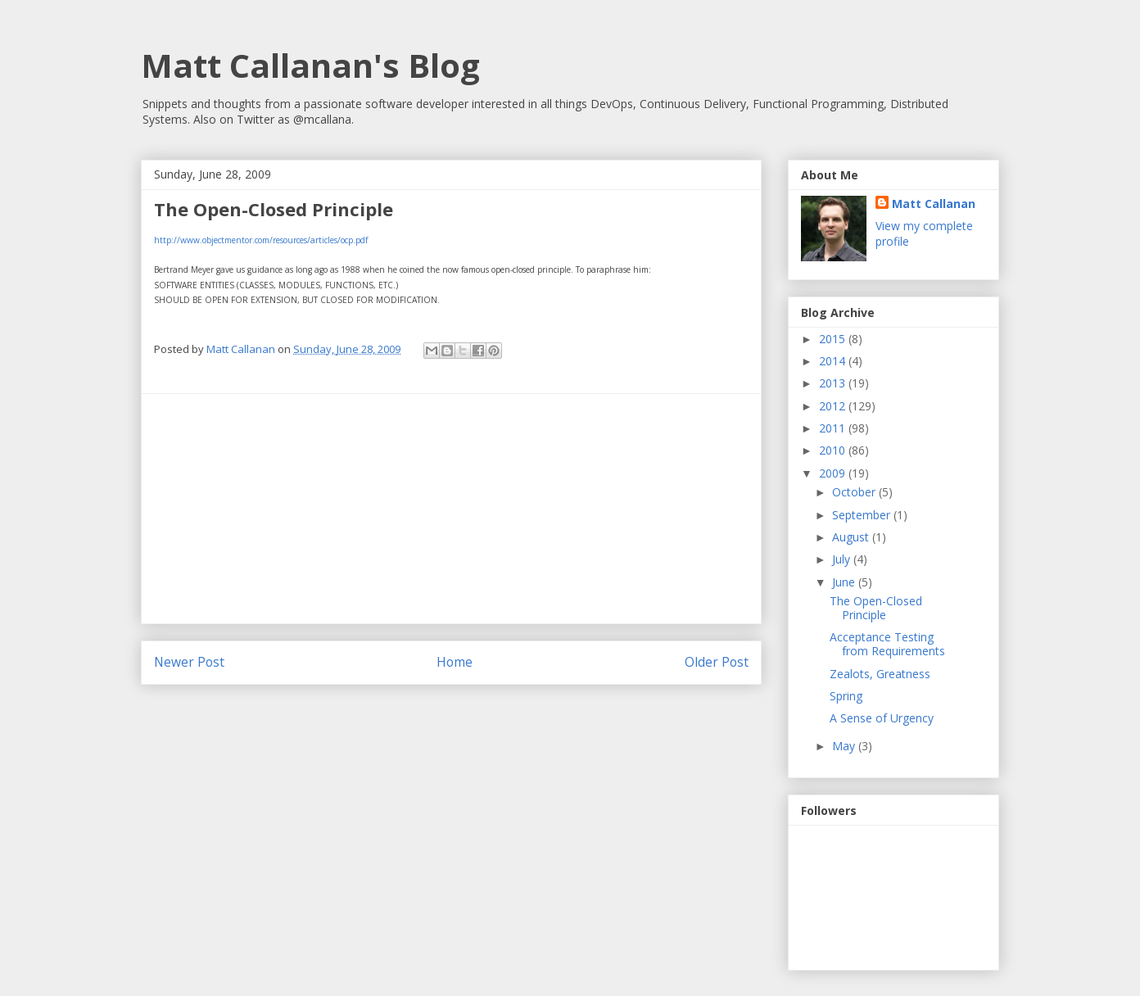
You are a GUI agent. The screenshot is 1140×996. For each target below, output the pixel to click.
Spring (846, 696)
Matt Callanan (933, 203)
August (852, 537)
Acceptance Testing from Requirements (887, 644)
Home (455, 662)
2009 (833, 473)
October (855, 492)
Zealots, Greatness (880, 673)
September (862, 515)
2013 (833, 383)
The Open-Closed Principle (876, 607)
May (845, 746)
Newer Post (189, 662)
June (845, 582)
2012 (833, 406)
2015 (833, 338)
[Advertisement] (451, 508)
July (842, 559)
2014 (833, 361)
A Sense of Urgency (882, 718)
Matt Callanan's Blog (310, 65)
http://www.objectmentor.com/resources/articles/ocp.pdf (261, 240)
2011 (833, 428)
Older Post (717, 662)
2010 (833, 450)
